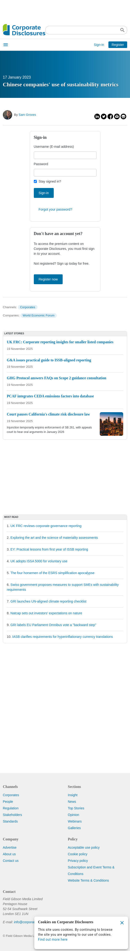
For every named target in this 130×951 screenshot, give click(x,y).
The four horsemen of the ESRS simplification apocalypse (53, 573)
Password (41, 164)
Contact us (11, 861)
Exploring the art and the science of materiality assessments (54, 537)
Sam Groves (27, 114)
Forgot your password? (55, 209)
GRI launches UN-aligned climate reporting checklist (49, 601)
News (72, 801)
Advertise (9, 847)
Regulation (11, 808)
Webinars (75, 821)
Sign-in (99, 45)
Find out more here (53, 939)
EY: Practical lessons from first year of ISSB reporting (49, 549)
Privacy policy (78, 861)
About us (9, 854)
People (8, 801)
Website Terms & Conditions (88, 880)
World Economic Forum (39, 315)
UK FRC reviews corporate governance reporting (46, 526)
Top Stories (76, 808)
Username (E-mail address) (54, 146)
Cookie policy (77, 854)
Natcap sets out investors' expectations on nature (46, 613)
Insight (72, 795)
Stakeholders (12, 815)
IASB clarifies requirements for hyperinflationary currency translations (62, 637)
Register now (48, 279)
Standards (10, 821)
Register (118, 45)
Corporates (27, 307)
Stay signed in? (50, 181)
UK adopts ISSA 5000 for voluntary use (39, 561)
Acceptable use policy (83, 847)
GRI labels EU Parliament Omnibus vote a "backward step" (53, 625)
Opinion (73, 815)
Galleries (74, 828)
